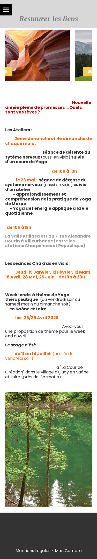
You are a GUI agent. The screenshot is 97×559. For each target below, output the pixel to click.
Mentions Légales (33, 551)
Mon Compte (68, 551)
